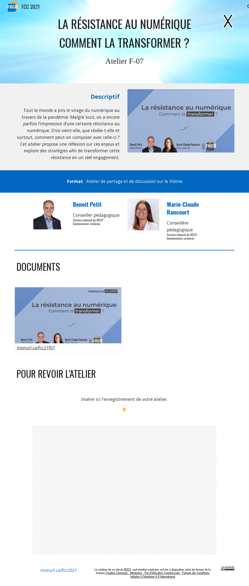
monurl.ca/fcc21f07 (36, 348)
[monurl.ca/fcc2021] (58, 570)
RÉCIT (127, 569)
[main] (124, 33)
